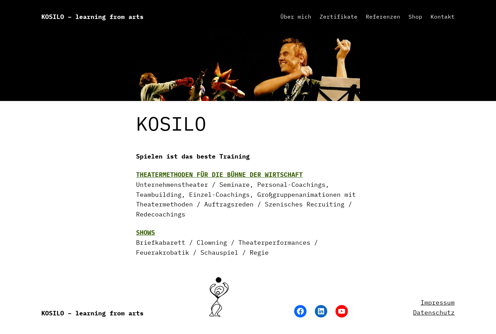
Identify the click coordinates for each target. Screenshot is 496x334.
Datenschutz (434, 312)
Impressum (438, 302)
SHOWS (145, 232)
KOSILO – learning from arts (92, 17)
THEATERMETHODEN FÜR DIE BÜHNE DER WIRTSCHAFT (219, 175)
